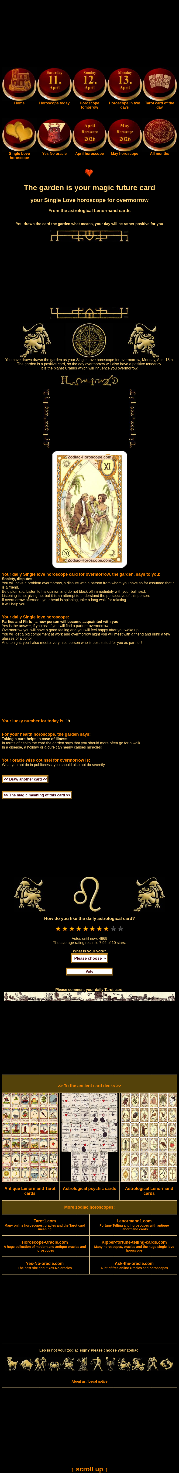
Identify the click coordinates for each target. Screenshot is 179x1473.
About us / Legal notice (89, 1381)
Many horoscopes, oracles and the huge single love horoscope (134, 1246)
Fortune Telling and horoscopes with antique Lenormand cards (134, 1225)
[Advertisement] (89, 34)
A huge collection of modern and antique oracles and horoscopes (45, 1246)
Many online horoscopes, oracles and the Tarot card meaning (44, 1225)
